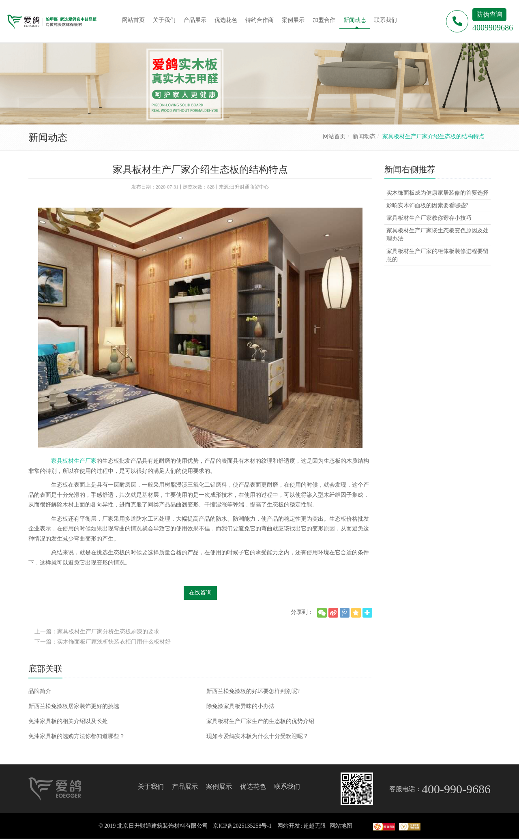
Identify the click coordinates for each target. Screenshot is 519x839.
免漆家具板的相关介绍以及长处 (68, 721)
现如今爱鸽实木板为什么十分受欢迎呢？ (257, 736)
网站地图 (341, 826)
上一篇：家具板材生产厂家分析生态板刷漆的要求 (96, 632)
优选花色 (253, 786)
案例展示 (219, 786)
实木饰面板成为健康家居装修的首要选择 (437, 193)
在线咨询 (200, 593)
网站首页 (334, 136)
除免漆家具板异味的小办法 (240, 706)
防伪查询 (489, 14)
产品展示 (185, 786)
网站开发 (288, 826)
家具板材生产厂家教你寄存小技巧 (429, 218)
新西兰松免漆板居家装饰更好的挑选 (73, 706)
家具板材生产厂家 (74, 461)
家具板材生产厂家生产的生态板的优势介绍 (260, 721)
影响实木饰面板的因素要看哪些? (427, 205)
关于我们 (151, 786)
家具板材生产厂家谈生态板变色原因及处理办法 (437, 234)
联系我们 (287, 786)
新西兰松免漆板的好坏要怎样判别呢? (253, 691)
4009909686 (492, 27)
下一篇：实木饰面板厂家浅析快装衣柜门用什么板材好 (102, 642)
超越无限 (314, 826)
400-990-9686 (456, 789)
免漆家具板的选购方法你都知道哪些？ (76, 736)
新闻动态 (364, 136)
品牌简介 (39, 691)
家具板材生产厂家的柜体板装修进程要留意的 (437, 255)
